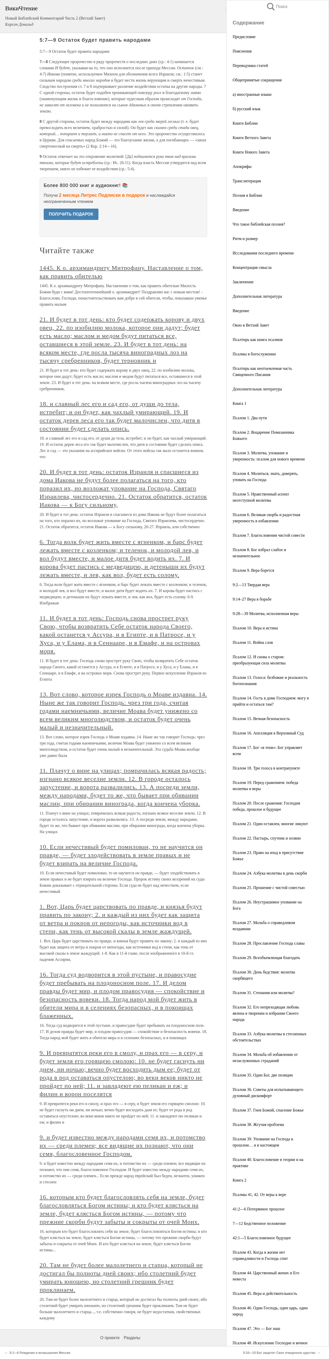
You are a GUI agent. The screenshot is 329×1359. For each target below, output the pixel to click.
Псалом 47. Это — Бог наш (256, 1328)
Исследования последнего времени (263, 253)
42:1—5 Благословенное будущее (262, 1238)
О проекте (110, 1338)
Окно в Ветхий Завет (251, 325)
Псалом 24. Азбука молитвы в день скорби (270, 873)
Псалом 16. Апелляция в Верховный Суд (268, 733)
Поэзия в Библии (247, 195)
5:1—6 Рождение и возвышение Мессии (40, 1353)
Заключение (243, 282)
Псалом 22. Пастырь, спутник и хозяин (267, 838)
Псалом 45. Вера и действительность (265, 1293)
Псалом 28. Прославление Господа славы (269, 943)
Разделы (132, 1338)
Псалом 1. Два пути (250, 418)
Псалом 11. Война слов (253, 642)
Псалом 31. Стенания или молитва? (264, 992)
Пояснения (242, 51)
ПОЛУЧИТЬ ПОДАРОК (71, 214)
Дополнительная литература (257, 296)
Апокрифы (242, 166)
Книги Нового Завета (251, 152)
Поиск (277, 6)
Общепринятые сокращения (257, 80)
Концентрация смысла (252, 267)
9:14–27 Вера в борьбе (252, 599)
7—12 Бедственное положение (259, 1223)
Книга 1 (239, 403)
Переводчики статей (250, 65)
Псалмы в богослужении (254, 354)
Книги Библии (245, 123)
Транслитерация (247, 181)
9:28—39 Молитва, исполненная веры (266, 613)
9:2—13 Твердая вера (251, 585)
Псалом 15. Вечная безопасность (261, 718)
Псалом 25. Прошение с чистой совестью (269, 887)
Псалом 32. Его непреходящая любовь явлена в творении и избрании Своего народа (266, 1013)
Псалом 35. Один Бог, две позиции (263, 1075)
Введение (241, 210)
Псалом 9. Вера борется (253, 570)
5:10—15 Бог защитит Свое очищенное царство (279, 1353)
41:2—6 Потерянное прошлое (259, 1209)
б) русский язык (247, 109)
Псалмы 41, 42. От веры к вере (259, 1194)
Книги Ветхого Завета (252, 137)
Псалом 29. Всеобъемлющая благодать (266, 957)
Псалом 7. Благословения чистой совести (269, 535)
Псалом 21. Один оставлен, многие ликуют (270, 824)
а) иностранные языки (252, 94)
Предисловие (244, 37)
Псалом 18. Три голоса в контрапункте (266, 768)
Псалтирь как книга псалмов (258, 339)
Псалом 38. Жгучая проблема (258, 1124)
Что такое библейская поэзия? (259, 224)
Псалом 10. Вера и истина (255, 628)
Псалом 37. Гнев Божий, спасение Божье (268, 1110)
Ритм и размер (245, 238)
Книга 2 (239, 1180)
